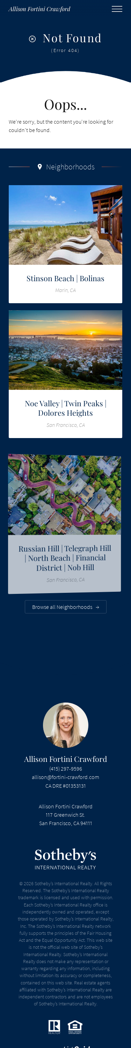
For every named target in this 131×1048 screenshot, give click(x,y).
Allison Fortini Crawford (65, 759)
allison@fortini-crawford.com (65, 776)
